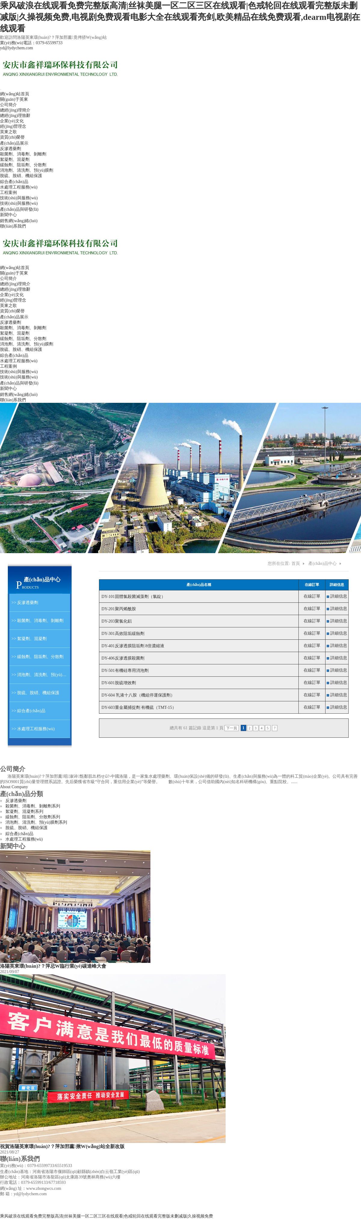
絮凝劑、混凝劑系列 (24, 811)
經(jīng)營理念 (13, 126)
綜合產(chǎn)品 (14, 181)
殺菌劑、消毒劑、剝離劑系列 (32, 806)
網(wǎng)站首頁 (14, 94)
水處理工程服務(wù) (18, 187)
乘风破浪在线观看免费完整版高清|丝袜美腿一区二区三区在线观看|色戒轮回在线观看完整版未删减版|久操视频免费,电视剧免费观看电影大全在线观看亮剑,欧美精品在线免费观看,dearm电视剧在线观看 (180, 17)
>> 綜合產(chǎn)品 (27, 711)
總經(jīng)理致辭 (15, 115)
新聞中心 (8, 215)
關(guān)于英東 (14, 99)
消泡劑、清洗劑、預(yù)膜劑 (26, 344)
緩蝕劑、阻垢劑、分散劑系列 (32, 817)
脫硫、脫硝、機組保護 (21, 349)
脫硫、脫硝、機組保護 (21, 175)
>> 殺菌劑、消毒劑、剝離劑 (36, 620)
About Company (14, 787)
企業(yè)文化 (12, 121)
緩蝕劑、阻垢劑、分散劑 (23, 165)
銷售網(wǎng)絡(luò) (19, 221)
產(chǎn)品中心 (322, 563)
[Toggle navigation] (0, 89)
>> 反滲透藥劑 (23, 602)
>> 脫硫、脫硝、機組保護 (34, 693)
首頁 (296, 563)
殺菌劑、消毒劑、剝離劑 (23, 328)
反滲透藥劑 (10, 148)
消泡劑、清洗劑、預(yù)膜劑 (26, 170)
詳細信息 (338, 596)
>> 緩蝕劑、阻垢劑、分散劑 (36, 656)
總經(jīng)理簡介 (15, 110)
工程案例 (8, 192)
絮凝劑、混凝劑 (14, 333)
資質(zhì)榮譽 (12, 137)
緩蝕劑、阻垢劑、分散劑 (23, 338)
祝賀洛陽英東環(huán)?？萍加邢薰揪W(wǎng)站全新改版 (62, 1146)
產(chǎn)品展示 (14, 143)
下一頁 (231, 728)
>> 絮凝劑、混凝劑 (28, 638)
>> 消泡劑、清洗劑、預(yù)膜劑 (39, 674)
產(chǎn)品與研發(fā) (19, 209)
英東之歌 (8, 132)
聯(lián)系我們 (13, 226)
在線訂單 (312, 596)
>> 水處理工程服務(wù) (32, 729)
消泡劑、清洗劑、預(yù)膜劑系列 (36, 822)
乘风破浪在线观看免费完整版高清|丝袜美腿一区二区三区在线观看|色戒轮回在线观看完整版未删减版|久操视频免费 (106, 1216)
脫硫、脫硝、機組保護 (26, 827)
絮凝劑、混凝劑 (14, 159)
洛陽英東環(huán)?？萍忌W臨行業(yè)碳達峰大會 (53, 966)
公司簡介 (8, 105)
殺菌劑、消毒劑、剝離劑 (23, 154)
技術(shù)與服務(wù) (19, 198)
